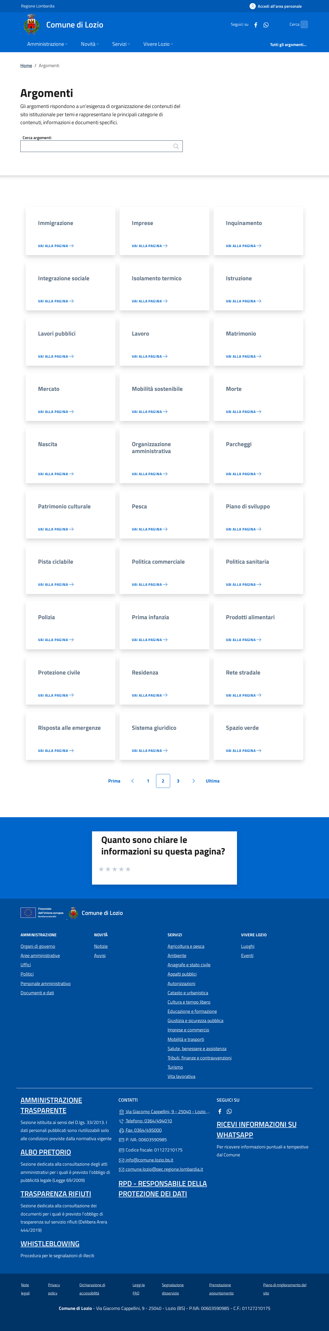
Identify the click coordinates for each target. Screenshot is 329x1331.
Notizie (101, 946)
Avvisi (100, 955)
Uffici (26, 964)
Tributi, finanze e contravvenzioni (200, 1057)
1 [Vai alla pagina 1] (151, 782)
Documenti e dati (37, 992)
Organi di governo (38, 946)
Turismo (175, 1067)
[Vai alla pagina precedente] (132, 781)
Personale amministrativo (46, 983)
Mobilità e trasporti (186, 1039)
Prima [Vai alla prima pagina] (116, 782)
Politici (27, 973)
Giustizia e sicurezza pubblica (195, 1020)
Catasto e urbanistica (188, 992)
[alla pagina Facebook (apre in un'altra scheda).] (246, 24)
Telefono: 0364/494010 (145, 1120)
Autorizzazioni (181, 983)
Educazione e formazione (192, 1011)
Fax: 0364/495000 (140, 1130)
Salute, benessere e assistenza (197, 1048)
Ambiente (177, 955)
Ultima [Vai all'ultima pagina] (214, 782)
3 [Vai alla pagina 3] (181, 782)
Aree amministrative (40, 955)
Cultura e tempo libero (189, 1002)
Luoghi (247, 946)
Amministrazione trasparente (51, 1105)
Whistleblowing (50, 1243)
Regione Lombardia (37, 6)
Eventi (247, 955)
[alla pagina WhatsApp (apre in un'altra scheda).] (256, 24)
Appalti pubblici (182, 973)
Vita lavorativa (181, 1076)
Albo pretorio (46, 1151)
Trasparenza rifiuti (56, 1193)
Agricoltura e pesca (186, 946)
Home (26, 65)
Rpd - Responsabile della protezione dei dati (162, 1188)
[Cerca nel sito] (302, 24)
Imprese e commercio (188, 1029)
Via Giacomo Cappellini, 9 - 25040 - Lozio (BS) (164, 1111)
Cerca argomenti (37, 137)
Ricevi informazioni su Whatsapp (257, 1129)
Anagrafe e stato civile (189, 964)
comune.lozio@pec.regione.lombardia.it (160, 1169)
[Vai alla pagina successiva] (194, 781)
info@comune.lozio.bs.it (145, 1159)
